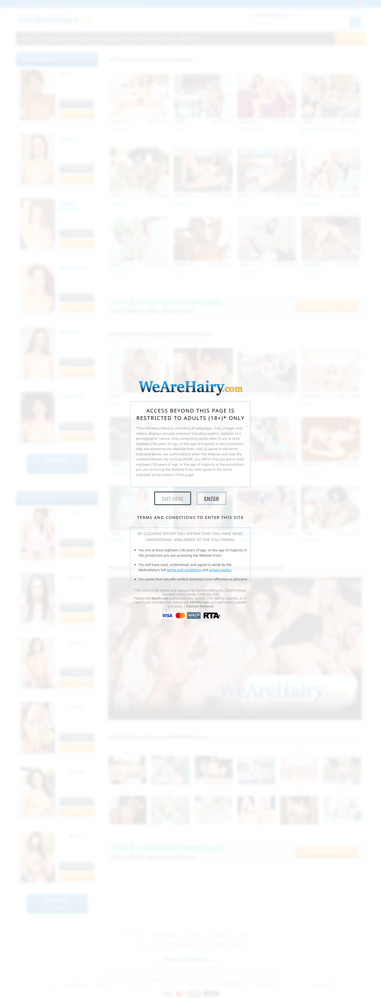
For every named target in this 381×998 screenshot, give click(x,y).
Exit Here (172, 498)
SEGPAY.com (199, 602)
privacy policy (220, 569)
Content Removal (199, 606)
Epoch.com (160, 598)
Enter (211, 498)
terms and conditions (184, 569)
